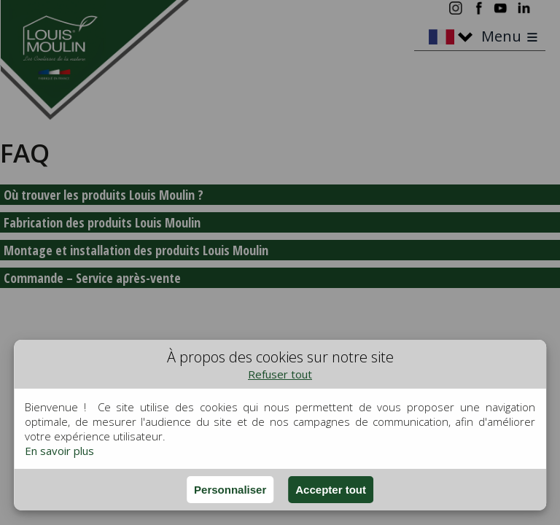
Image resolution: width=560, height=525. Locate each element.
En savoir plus (59, 450)
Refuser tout (280, 374)
